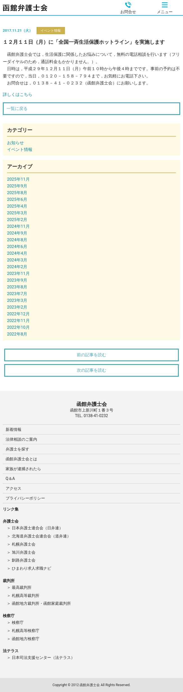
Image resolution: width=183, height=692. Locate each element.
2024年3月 (17, 260)
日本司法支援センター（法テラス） (43, 657)
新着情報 (13, 429)
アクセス (13, 488)
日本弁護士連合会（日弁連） (37, 528)
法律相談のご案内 (21, 439)
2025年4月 (17, 206)
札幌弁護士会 (23, 544)
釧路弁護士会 (23, 560)
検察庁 (18, 622)
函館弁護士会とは (21, 459)
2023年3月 (17, 300)
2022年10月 (18, 327)
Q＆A (10, 478)
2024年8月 (17, 239)
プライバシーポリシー (25, 498)
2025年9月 (17, 185)
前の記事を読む (91, 354)
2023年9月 (17, 280)
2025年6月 (17, 199)
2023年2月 (17, 307)
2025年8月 (17, 192)
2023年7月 (17, 293)
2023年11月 (18, 273)
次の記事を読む (91, 370)
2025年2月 (17, 219)
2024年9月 (17, 233)
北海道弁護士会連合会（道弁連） (41, 536)
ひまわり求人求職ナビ (31, 568)
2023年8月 (17, 286)
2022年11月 (18, 320)
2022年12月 (18, 313)
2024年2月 (17, 266)
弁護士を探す (17, 449)
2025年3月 (17, 212)
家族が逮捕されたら (23, 468)
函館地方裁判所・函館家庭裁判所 (41, 603)
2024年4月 (17, 253)
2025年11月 (18, 179)
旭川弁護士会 (23, 552)
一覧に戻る (17, 108)
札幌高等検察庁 (25, 630)
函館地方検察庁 (25, 638)
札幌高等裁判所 (25, 595)
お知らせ (15, 142)
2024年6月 (17, 246)
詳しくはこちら (17, 94)
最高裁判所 (21, 587)
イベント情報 (50, 31)
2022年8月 (17, 334)
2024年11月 (18, 226)
